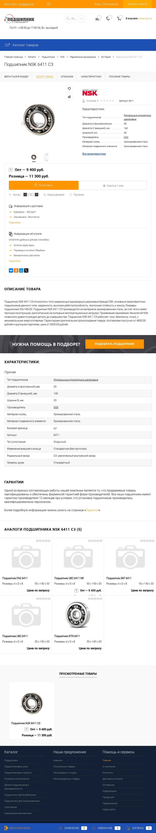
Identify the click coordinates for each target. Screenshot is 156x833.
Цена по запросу (38, 583)
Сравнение (72, 828)
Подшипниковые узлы (16, 758)
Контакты (108, 764)
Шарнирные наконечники (18, 804)
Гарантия (92, 501)
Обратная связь (17, 828)
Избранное (106, 828)
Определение (26, 4)
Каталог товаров (21, 45)
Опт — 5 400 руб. (87, 583)
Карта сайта (109, 801)
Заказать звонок (137, 4)
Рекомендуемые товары (66, 770)
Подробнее (15, 224)
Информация (109, 782)
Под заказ (76, 196)
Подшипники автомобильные (20, 786)
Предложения (110, 794)
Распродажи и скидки (65, 764)
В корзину (43, 186)
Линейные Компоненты (17, 770)
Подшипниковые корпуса (17, 764)
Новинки (58, 752)
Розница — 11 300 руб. (29, 177)
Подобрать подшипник (114, 345)
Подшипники (11, 752)
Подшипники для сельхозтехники (22, 792)
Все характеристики (94, 154)
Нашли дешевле (53, 196)
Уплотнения (10, 798)
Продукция (108, 788)
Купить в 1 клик (113, 187)
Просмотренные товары (78, 665)
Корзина (138, 828)
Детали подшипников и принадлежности (16, 778)
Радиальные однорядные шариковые (76, 380)
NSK (126, 137)
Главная (107, 752)
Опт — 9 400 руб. (26, 171)
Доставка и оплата (113, 770)
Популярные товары (64, 758)
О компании (109, 758)
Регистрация (110, 4)
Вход (97, 4)
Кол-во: (17, 196)
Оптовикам (109, 776)
